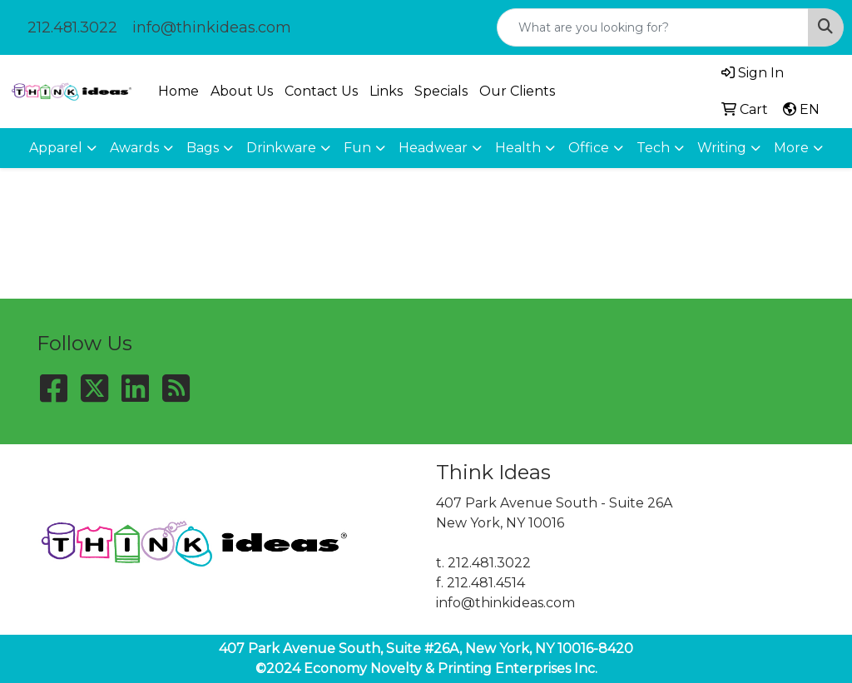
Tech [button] (653, 148)
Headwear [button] (433, 148)
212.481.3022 (72, 27)
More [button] (791, 148)
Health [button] (518, 148)
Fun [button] (357, 148)
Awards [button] (134, 148)
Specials (441, 91)
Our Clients (517, 91)
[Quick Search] (653, 27)
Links (386, 91)
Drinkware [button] (281, 148)
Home (178, 91)
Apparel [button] (55, 148)
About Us (242, 91)
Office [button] (588, 148)
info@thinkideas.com (211, 27)
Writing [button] (721, 148)
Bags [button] (202, 148)
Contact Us (321, 91)
